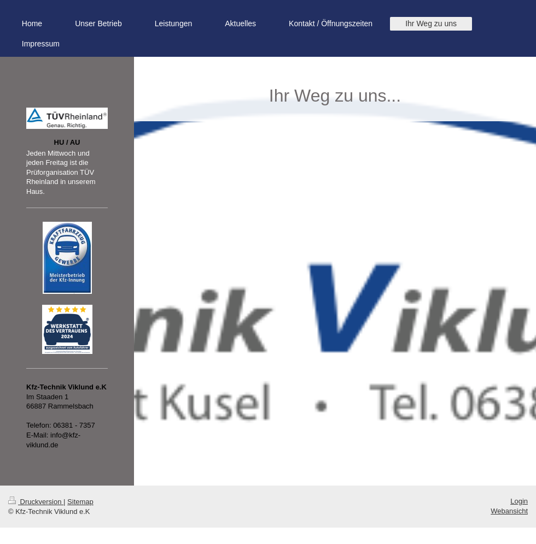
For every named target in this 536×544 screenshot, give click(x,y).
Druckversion (35, 502)
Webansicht (509, 511)
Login (519, 501)
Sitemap (80, 502)
